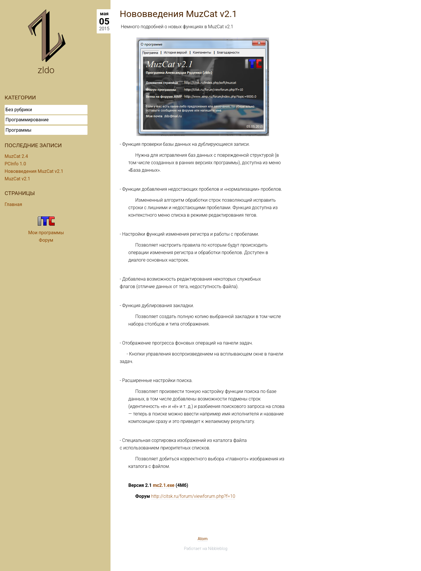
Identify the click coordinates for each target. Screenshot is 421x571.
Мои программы (46, 232)
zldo (46, 70)
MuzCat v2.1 (17, 178)
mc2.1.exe (163, 485)
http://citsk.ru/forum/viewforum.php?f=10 (193, 496)
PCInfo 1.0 (15, 164)
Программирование (27, 119)
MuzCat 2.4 (16, 156)
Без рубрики (18, 109)
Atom (203, 538)
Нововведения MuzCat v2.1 (34, 171)
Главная (13, 204)
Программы (18, 130)
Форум (46, 240)
